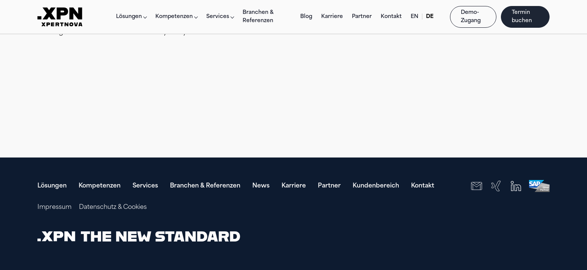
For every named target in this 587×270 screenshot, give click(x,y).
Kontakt (391, 17)
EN (415, 17)
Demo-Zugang (471, 17)
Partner (362, 17)
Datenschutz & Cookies (113, 207)
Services (145, 186)
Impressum (54, 207)
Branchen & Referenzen (258, 17)
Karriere (332, 17)
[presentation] (502, 236)
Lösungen (129, 17)
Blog (306, 17)
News (261, 186)
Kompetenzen (100, 186)
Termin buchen (522, 17)
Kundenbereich (376, 186)
